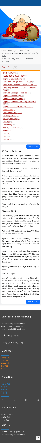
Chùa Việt (5, 363)
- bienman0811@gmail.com (12, 326)
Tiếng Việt (5, 384)
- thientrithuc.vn (7, 414)
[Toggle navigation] (4, 3)
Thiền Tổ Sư (23, 51)
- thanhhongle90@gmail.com (13, 329)
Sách (3, 51)
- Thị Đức (5, 420)
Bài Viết (4, 366)
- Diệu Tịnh (5, 417)
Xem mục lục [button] (33, 146)
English (4, 387)
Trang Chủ (5, 358)
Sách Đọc (12, 51)
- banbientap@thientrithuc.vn (13, 324)
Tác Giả (4, 360)
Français (4, 389)
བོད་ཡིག (4, 392)
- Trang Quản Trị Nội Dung (12, 343)
